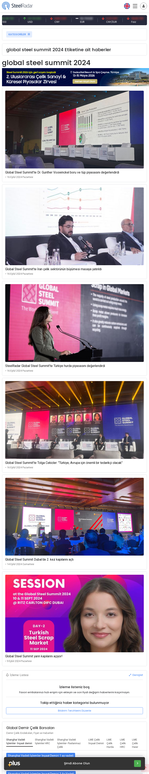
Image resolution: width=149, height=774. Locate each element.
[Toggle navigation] (143, 6)
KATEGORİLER (19, 34)
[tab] (19, 742)
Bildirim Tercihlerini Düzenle (74, 710)
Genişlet (136, 675)
